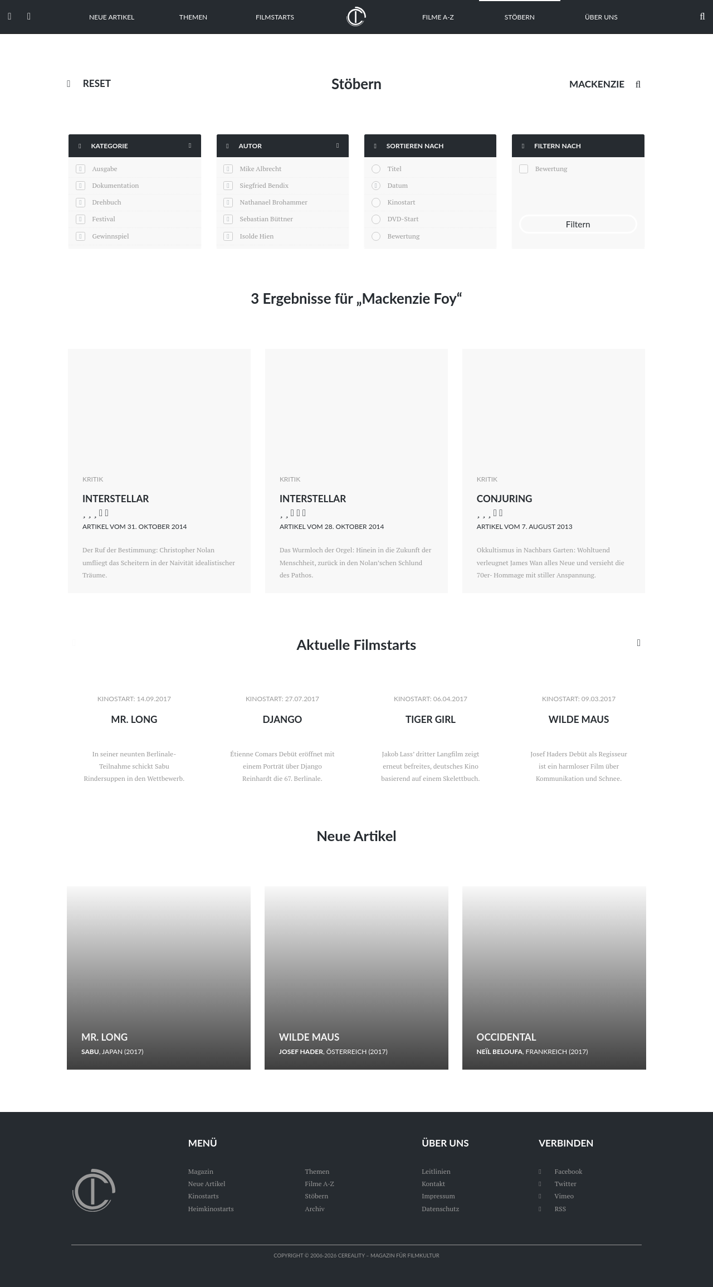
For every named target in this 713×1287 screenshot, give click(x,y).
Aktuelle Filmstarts (356, 644)
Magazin (200, 1171)
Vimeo (556, 1196)
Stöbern (520, 17)
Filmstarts (275, 17)
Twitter (558, 1183)
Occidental (506, 1037)
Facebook (561, 1171)
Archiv (315, 1209)
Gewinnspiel (110, 236)
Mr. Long (134, 719)
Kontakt (433, 1183)
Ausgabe (104, 168)
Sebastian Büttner (266, 219)
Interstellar (115, 498)
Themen (193, 17)
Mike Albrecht (261, 168)
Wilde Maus (579, 719)
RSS (552, 1209)
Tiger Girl (431, 719)
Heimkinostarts (211, 1209)
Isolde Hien (257, 236)
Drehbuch (106, 202)
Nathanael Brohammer (273, 202)
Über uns (601, 17)
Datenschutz (440, 1209)
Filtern (578, 224)
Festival (103, 219)
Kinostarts (203, 1196)
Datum (398, 185)
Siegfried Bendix (264, 185)
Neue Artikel (111, 17)
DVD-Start (403, 219)
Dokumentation (115, 185)
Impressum (438, 1196)
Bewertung (403, 236)
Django (282, 719)
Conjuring (505, 498)
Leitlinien (436, 1171)
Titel (395, 168)
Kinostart (402, 202)
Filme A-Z (438, 17)
